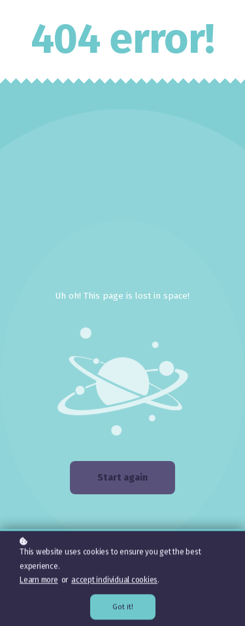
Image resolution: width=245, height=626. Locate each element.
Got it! (122, 608)
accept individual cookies (114, 581)
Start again (122, 477)
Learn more (39, 581)
